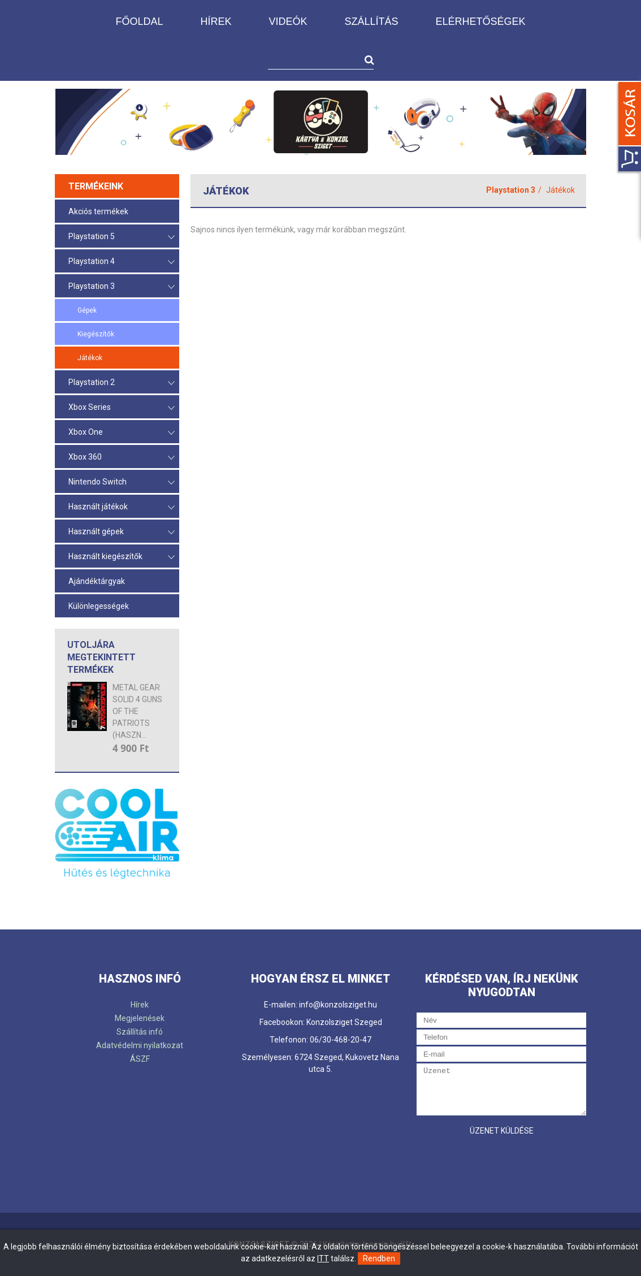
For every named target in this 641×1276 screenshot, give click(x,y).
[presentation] (502, 1163)
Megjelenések (139, 1018)
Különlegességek (98, 606)
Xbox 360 (121, 457)
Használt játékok (121, 507)
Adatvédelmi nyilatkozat (139, 1045)
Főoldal (139, 21)
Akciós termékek (98, 211)
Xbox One (121, 432)
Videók (287, 21)
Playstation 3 (121, 286)
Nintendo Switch (121, 482)
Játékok (89, 358)
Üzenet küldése (502, 1130)
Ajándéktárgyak (96, 581)
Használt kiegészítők (121, 557)
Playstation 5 (121, 237)
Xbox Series (121, 407)
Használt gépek (121, 532)
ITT (323, 1258)
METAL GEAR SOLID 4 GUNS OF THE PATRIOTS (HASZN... (137, 711)
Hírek (215, 21)
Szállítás (371, 21)
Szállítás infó (139, 1031)
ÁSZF (140, 1058)
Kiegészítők (95, 334)
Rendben (379, 1258)
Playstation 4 (121, 262)
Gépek (87, 310)
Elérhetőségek (481, 21)
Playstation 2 (121, 383)
